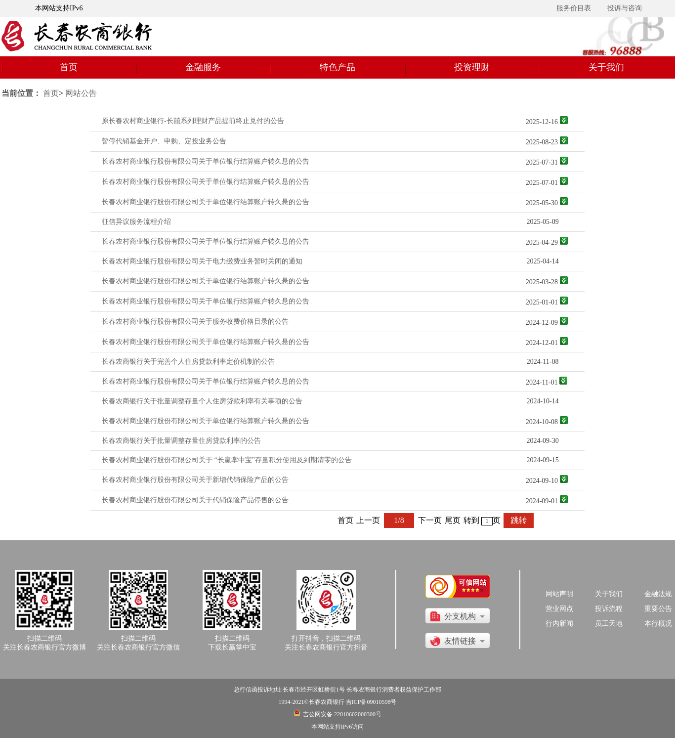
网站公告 (81, 93)
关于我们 (606, 67)
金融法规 (658, 594)
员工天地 (609, 623)
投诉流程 (609, 608)
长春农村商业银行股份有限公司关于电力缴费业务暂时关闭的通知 (202, 261)
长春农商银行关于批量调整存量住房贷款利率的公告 (181, 440)
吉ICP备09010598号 (371, 701)
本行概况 (658, 623)
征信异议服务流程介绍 (136, 221)
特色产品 (337, 67)
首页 (69, 67)
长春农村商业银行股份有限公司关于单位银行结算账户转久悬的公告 (205, 161)
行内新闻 (559, 623)
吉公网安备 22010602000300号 (342, 714)
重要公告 (658, 608)
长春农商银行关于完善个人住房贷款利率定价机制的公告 (188, 361)
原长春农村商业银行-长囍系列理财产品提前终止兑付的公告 (193, 121)
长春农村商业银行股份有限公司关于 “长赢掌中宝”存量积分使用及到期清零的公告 (227, 460)
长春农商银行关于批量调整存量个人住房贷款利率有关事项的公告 (202, 401)
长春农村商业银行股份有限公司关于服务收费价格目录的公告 (195, 321)
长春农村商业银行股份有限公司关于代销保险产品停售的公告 (195, 500)
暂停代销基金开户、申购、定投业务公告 (164, 141)
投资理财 (472, 67)
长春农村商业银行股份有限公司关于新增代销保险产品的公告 (195, 479)
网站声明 (559, 594)
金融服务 (203, 67)
